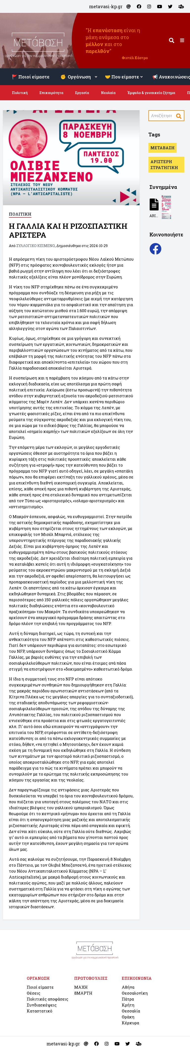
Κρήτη (128, 1005)
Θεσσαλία (131, 1010)
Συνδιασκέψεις (42, 1005)
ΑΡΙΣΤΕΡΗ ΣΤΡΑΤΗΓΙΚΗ (164, 164)
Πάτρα (128, 999)
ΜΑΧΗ (81, 987)
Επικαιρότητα (51, 92)
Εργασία (82, 92)
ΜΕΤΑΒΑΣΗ (162, 147)
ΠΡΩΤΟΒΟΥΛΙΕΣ (90, 978)
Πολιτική (20, 92)
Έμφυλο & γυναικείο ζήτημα (151, 92)
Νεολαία (108, 92)
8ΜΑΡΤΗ (83, 993)
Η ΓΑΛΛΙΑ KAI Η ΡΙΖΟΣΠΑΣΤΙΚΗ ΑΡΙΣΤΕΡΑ (68, 230)
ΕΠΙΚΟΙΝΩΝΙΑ (137, 978)
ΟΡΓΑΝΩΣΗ (38, 978)
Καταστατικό (39, 1010)
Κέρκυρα (130, 1022)
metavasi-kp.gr (105, 6)
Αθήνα (128, 987)
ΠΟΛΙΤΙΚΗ (20, 214)
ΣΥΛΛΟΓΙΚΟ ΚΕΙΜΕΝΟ (35, 245)
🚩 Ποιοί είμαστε (30, 77)
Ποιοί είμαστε (40, 987)
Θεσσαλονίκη (135, 993)
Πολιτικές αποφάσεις (47, 999)
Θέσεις (33, 993)
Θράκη (128, 1016)
